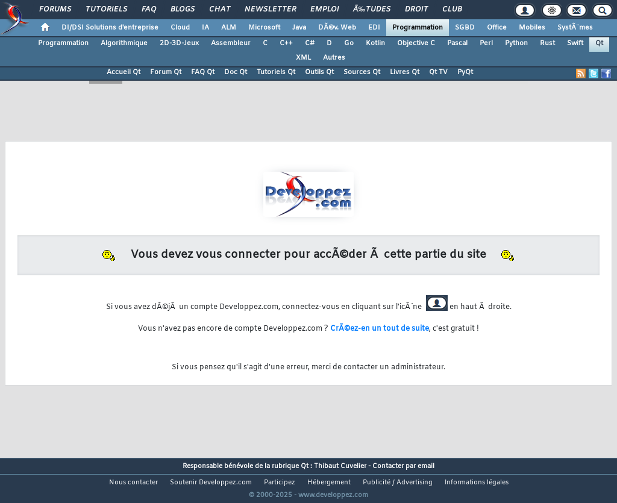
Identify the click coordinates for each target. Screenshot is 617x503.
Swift (575, 43)
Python (516, 43)
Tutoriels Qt (276, 72)
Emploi (324, 9)
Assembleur (231, 43)
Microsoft (264, 27)
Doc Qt (235, 72)
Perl (486, 43)
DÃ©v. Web (337, 27)
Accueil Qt (123, 72)
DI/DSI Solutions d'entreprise (109, 27)
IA (205, 27)
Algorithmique (124, 43)
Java (299, 27)
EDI (374, 27)
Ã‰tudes (372, 9)
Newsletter (270, 9)
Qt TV (438, 72)
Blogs (182, 9)
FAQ (148, 9)
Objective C (416, 43)
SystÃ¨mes (575, 27)
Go (349, 43)
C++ (286, 43)
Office (497, 27)
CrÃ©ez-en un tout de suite (379, 329)
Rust (547, 43)
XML (303, 58)
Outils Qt (319, 72)
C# (310, 43)
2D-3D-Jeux (179, 43)
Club (452, 9)
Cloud (180, 27)
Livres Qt (404, 72)
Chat (219, 9)
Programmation (417, 27)
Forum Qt (165, 72)
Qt (599, 43)
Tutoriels (106, 9)
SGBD (465, 27)
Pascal (457, 43)
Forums (55, 9)
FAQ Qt (203, 72)
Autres (334, 58)
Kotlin (375, 43)
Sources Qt (361, 72)
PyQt (465, 72)
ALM (228, 27)
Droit (416, 9)
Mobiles (532, 27)
